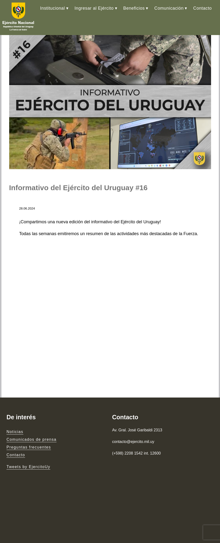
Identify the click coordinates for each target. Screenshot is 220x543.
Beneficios (134, 8)
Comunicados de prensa (32, 439)
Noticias (15, 432)
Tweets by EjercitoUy (28, 467)
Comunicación (169, 8)
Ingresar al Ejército (94, 8)
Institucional (52, 8)
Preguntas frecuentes (29, 447)
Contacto (202, 8)
